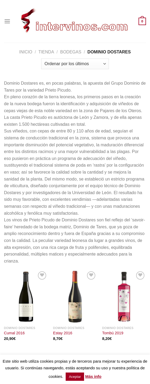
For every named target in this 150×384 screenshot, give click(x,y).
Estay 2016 (62, 333)
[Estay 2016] (75, 296)
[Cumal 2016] (26, 296)
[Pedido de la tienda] (75, 63)
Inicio (25, 52)
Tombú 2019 (112, 333)
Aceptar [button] (75, 377)
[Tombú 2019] (124, 296)
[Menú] (7, 21)
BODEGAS (70, 52)
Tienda (46, 52)
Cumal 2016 (14, 333)
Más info (93, 376)
